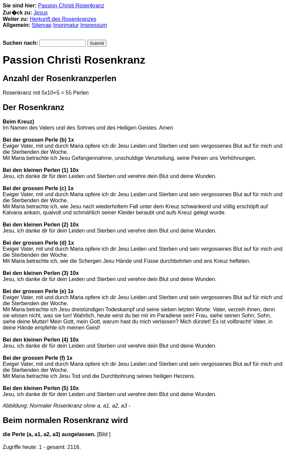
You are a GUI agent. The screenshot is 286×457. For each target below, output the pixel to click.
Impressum (93, 25)
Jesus (41, 12)
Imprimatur (65, 25)
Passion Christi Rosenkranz (71, 5)
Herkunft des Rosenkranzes (63, 19)
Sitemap (42, 25)
